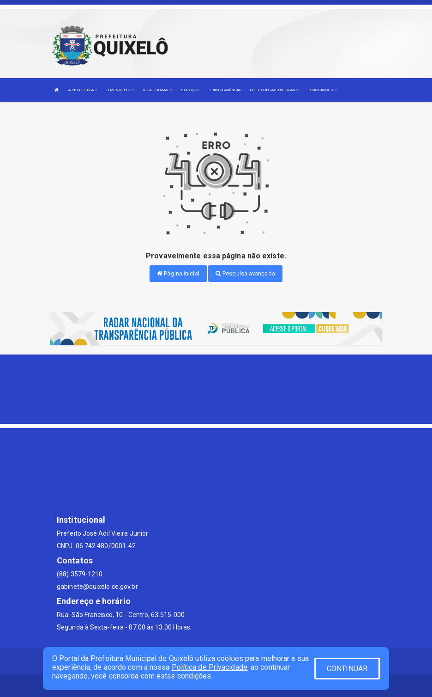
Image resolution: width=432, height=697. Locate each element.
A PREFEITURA (82, 90)
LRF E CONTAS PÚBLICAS (274, 90)
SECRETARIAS (157, 90)
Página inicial (178, 273)
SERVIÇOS (190, 90)
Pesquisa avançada (245, 273)
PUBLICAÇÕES (322, 90)
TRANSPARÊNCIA (224, 90)
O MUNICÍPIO (120, 90)
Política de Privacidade (209, 667)
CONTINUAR (347, 668)
